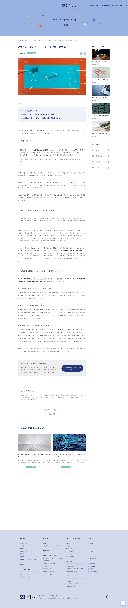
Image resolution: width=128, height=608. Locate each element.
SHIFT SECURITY (23, 40)
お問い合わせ (92, 558)
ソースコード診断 (47, 574)
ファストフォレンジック (72, 586)
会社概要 (22, 546)
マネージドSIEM (70, 556)
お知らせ (90, 543)
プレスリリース (92, 551)
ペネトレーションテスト (49, 566)
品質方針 (22, 554)
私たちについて (24, 543)
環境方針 (22, 556)
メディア (90, 546)
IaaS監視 (68, 546)
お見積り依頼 (91, 566)
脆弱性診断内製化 (47, 569)
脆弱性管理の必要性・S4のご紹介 (74, 569)
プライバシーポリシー (25, 562)
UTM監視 (68, 543)
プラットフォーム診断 (48, 571)
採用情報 (80, 5)
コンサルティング (70, 581)
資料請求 (90, 569)
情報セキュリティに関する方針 (28, 559)
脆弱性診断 (46, 550)
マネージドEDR (70, 554)
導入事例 (45, 543)
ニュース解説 (48, 40)
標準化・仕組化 (56, 5)
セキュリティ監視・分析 (73, 538)
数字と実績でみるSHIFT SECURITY (52, 546)
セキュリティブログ (71, 5)
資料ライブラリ (97, 168)
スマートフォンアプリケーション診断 (52, 558)
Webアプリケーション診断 (50, 555)
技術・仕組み (96, 162)
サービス (48, 5)
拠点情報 (22, 548)
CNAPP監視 (69, 548)
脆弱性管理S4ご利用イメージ (73, 571)
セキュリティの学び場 (36, 40)
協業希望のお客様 (93, 571)
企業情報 (42, 5)
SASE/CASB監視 (70, 551)
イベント (90, 548)
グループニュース (93, 554)
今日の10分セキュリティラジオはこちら (72, 368)
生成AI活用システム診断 (49, 563)
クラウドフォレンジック (72, 584)
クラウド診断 (46, 561)
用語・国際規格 (97, 156)
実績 (63, 5)
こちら (76, 155)
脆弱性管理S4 (69, 566)
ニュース (91, 538)
